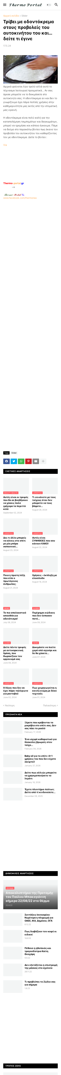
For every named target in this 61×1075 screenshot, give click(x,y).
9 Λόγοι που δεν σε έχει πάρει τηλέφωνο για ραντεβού (15, 690)
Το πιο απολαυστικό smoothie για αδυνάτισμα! (14, 615)
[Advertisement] (30, 230)
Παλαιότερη (49, 705)
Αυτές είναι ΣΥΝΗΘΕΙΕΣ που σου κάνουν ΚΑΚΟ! (43, 540)
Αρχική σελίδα (11, 16)
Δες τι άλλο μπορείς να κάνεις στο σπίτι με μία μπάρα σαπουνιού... (14, 542)
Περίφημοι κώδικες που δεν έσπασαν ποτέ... (43, 615)
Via (5, 144)
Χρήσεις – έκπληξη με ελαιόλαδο (44, 576)
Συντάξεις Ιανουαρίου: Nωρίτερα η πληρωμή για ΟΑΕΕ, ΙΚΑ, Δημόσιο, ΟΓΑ (39, 917)
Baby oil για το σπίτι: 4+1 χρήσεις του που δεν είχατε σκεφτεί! (40, 758)
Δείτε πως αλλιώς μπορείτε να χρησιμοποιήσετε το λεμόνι (41, 775)
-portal (13, 183)
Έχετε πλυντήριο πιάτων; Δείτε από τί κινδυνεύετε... (40, 791)
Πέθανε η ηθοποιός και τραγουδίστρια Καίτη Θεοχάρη (38, 951)
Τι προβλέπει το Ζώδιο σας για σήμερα (40, 983)
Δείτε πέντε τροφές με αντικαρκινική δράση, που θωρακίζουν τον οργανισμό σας (14, 653)
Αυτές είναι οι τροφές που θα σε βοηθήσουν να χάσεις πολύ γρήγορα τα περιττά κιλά (15, 503)
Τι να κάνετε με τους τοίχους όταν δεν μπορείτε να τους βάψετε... (44, 501)
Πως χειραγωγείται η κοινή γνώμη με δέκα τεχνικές (44, 690)
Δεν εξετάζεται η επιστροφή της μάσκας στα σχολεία (41, 966)
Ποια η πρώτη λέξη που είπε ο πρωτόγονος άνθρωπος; (14, 579)
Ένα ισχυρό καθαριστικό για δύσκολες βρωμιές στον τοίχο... (41, 742)
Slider (24, 16)
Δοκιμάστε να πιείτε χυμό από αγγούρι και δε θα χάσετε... (44, 650)
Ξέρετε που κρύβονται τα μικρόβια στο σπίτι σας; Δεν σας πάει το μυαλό (40, 725)
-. (14, 194)
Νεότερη (9, 705)
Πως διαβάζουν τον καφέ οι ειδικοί (41, 933)
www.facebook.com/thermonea (30, 228)
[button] (4, 5)
